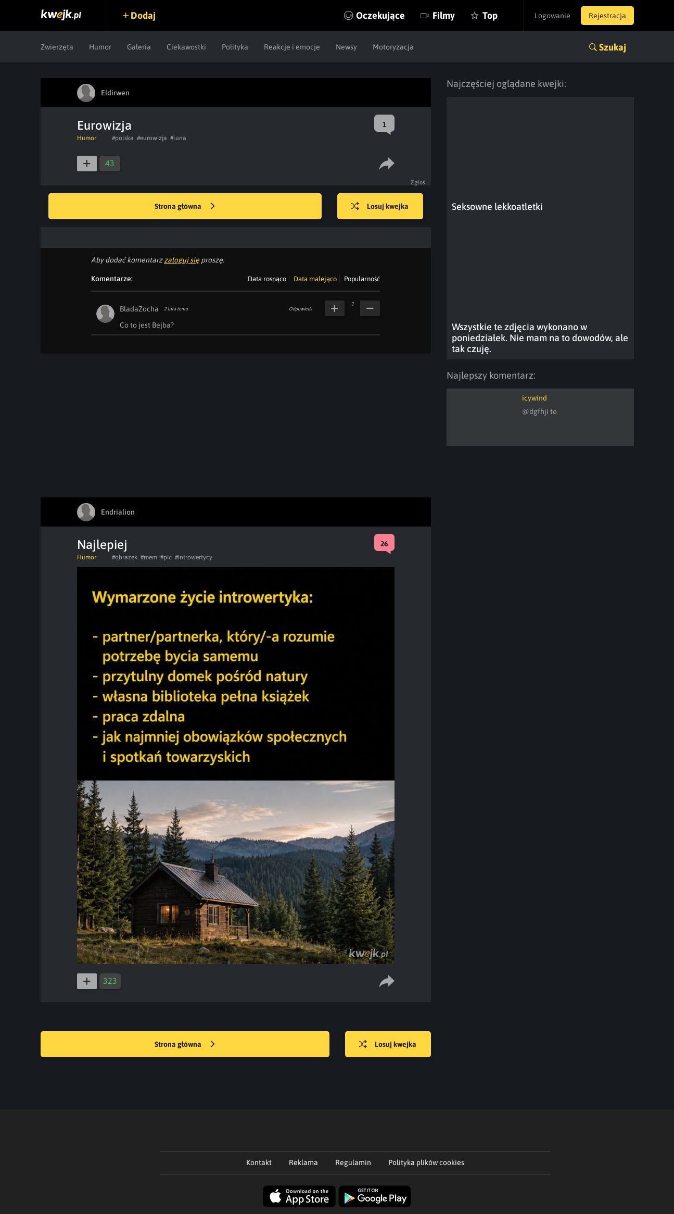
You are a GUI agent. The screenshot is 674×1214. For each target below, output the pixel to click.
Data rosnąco (267, 279)
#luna (178, 138)
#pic (166, 557)
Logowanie (552, 15)
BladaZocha (139, 309)
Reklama (303, 1162)
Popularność (362, 279)
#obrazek (124, 557)
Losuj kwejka (380, 206)
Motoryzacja (393, 47)
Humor (100, 47)
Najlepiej (102, 544)
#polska (123, 138)
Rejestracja (607, 15)
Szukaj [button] (612, 47)
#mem (149, 557)
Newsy (346, 47)
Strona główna (185, 206)
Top (490, 15)
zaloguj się (181, 260)
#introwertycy (193, 557)
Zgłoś (418, 182)
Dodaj (143, 15)
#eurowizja (152, 138)
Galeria (139, 47)
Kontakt (259, 1162)
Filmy (444, 15)
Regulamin (353, 1162)
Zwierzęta (57, 47)
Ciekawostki (186, 47)
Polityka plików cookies (426, 1162)
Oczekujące (380, 15)
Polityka (235, 47)
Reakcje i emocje (292, 47)
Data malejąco (315, 279)
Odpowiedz (300, 308)
